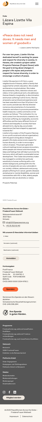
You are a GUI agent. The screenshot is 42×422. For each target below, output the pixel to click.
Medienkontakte (9, 376)
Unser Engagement (10, 362)
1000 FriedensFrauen (10, 200)
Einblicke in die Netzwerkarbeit (14, 353)
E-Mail (6, 236)
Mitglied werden (13, 397)
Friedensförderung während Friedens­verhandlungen (17, 335)
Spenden (10, 289)
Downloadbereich (9, 384)
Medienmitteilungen (10, 378)
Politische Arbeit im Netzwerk (14, 367)
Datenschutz (27, 416)
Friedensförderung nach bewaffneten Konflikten (20, 339)
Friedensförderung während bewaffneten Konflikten (18, 330)
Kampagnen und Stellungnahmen (15, 364)
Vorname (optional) (10, 243)
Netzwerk (6, 347)
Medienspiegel (8, 381)
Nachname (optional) (11, 250)
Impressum (14, 416)
